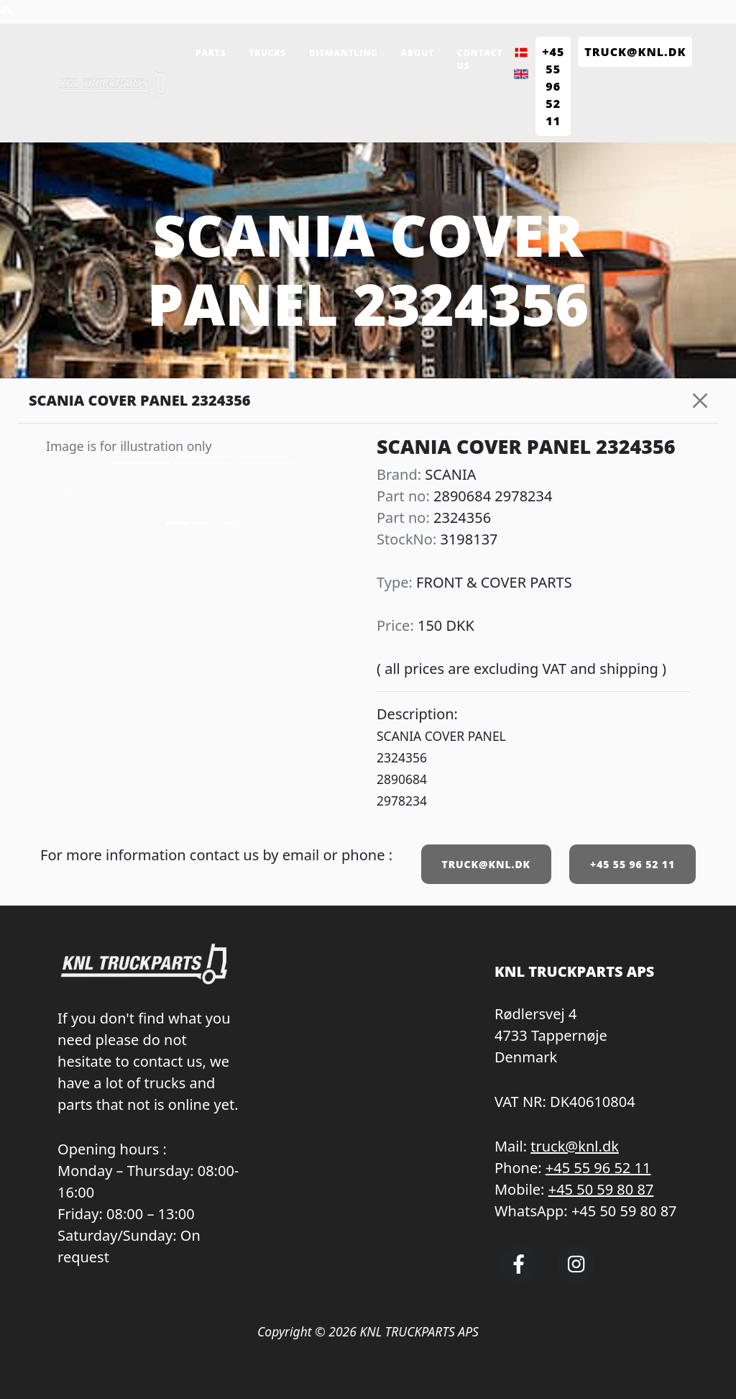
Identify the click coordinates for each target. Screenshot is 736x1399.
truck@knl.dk (574, 1146)
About (417, 53)
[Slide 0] (177, 523)
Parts (211, 53)
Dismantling (343, 53)
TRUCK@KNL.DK (486, 864)
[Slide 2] (228, 523)
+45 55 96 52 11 (632, 864)
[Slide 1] (202, 523)
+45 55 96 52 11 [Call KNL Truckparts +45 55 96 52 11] (553, 86)
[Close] (700, 401)
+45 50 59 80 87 (601, 1189)
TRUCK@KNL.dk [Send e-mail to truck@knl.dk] (635, 52)
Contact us (479, 59)
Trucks (267, 53)
